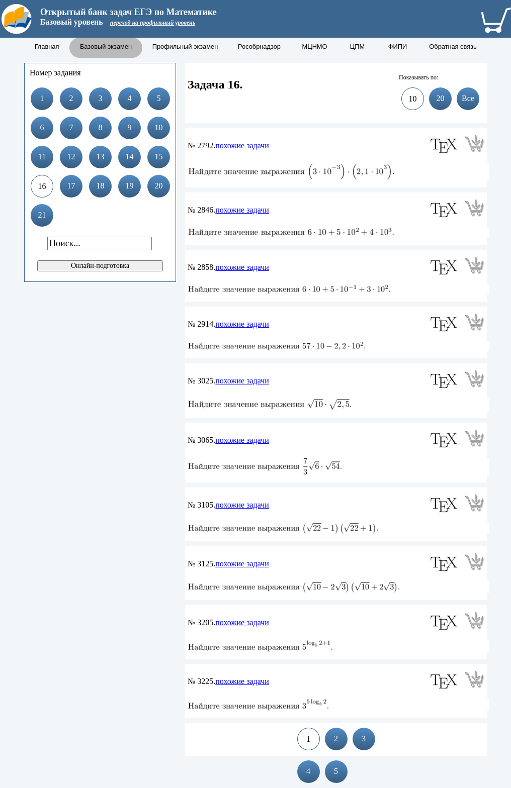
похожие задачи (242, 145)
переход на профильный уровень (152, 22)
